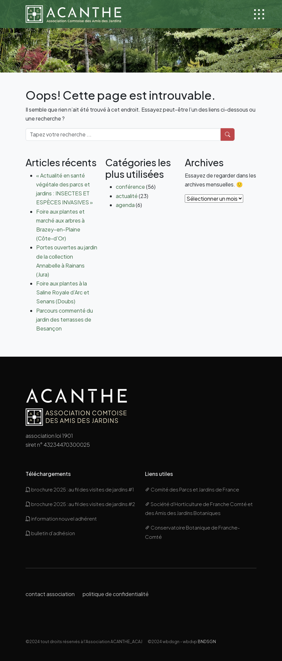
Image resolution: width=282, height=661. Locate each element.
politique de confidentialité (116, 593)
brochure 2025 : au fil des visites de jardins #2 (80, 504)
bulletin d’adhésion (50, 533)
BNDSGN (207, 641)
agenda (125, 204)
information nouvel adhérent (61, 518)
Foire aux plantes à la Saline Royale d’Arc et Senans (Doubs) (62, 292)
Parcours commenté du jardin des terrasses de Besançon (64, 319)
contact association (50, 593)
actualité (127, 195)
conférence (130, 186)
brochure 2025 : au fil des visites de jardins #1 (80, 489)
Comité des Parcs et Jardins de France (192, 489)
